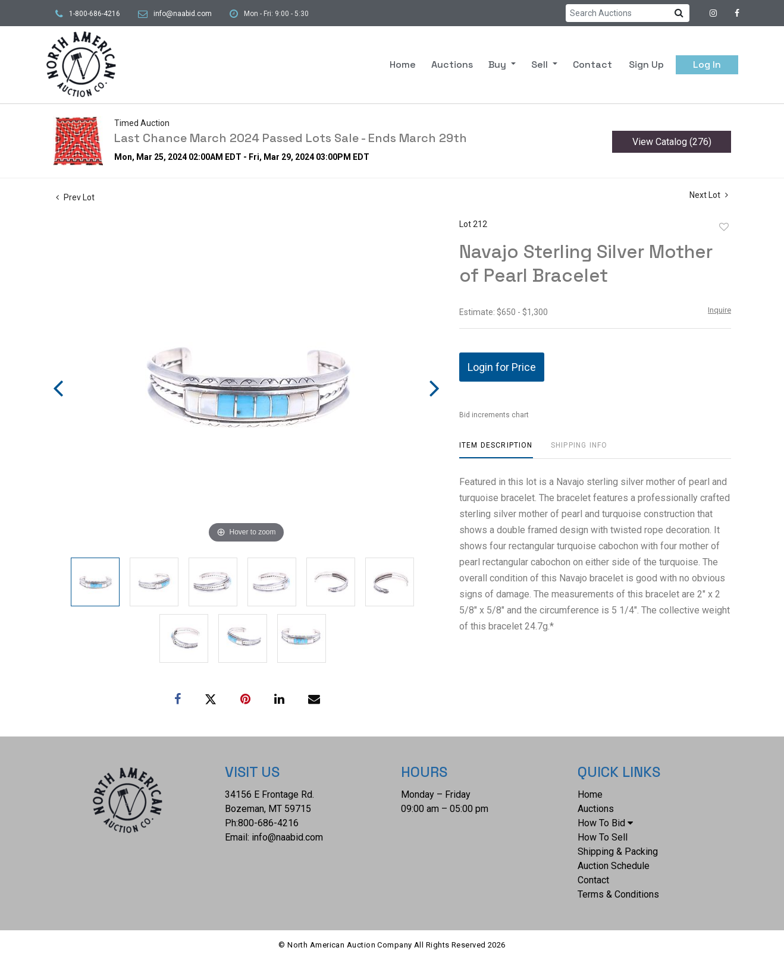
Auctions (452, 64)
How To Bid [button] (605, 823)
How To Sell (603, 837)
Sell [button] (540, 64)
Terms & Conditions (618, 894)
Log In (707, 64)
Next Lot (708, 195)
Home (403, 64)
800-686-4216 (268, 823)
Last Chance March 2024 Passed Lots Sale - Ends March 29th (290, 138)
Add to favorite (724, 227)
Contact (592, 64)
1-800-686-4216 (94, 14)
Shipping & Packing (618, 851)
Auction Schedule (614, 865)
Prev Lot (75, 197)
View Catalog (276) (671, 141)
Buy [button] (498, 64)
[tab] (496, 449)
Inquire (719, 310)
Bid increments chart (494, 415)
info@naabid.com (182, 14)
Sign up (646, 64)
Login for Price (502, 367)
